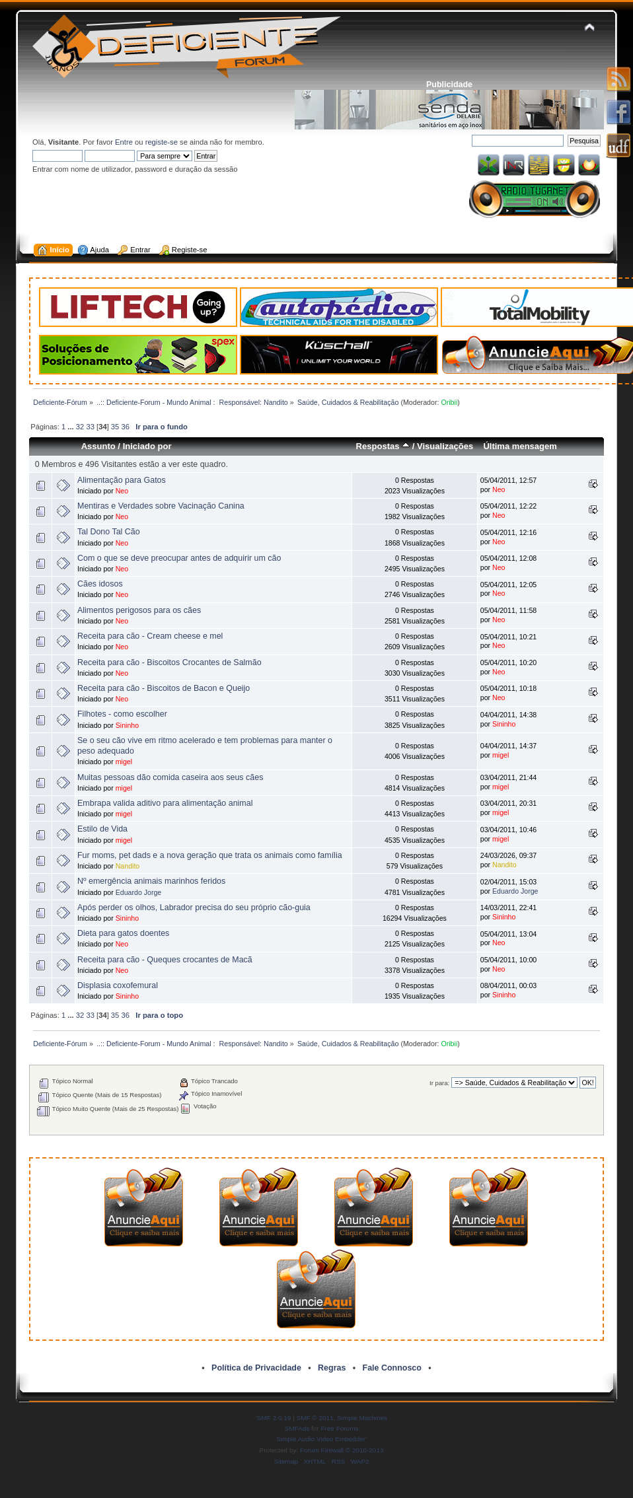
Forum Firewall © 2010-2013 (341, 1450)
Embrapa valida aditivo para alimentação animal (164, 803)
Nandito (128, 866)
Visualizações (445, 446)
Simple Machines (362, 1417)
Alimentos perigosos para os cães (139, 610)
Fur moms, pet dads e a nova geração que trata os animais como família (209, 855)
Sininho (127, 725)
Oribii (449, 402)
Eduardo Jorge (139, 892)
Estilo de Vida (102, 829)
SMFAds (297, 1428)
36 (125, 427)
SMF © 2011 (315, 1417)
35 (115, 427)
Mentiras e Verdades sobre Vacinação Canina (160, 506)
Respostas (383, 446)
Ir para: (439, 1083)
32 (80, 427)
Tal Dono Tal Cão (108, 531)
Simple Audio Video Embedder (320, 1439)
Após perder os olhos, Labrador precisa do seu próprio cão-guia (194, 907)
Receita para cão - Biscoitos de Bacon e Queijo (163, 688)
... (71, 427)
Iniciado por (147, 446)
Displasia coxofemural (117, 985)
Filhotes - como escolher (122, 714)
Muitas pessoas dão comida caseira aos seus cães (170, 777)
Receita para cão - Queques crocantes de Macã (164, 959)
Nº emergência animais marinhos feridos (151, 881)
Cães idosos (100, 583)
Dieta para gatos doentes (123, 933)
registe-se (161, 142)
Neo (122, 491)
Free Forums (339, 1428)
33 (90, 427)
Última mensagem (520, 446)
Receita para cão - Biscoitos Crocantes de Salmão (169, 662)
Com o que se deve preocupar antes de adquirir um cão (179, 558)
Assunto (98, 446)
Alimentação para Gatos (121, 480)
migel (124, 762)
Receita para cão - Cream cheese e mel (150, 636)
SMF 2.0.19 (274, 1417)
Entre (124, 142)
